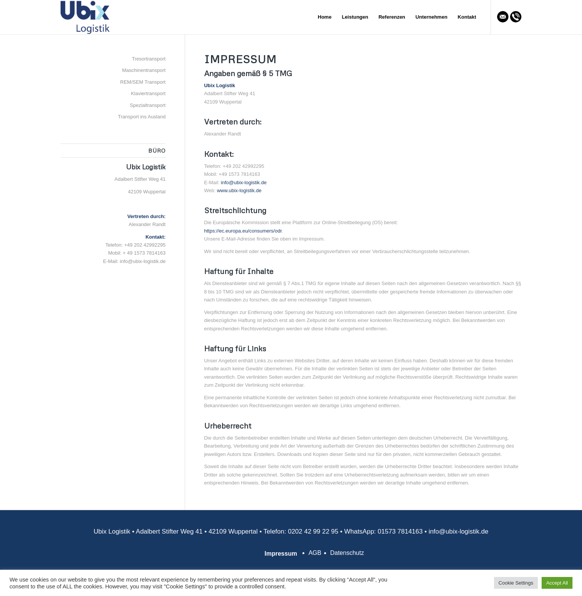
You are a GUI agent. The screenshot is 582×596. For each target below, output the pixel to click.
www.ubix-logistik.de (239, 190)
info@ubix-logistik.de (244, 182)
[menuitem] (324, 17)
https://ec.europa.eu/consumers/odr (243, 231)
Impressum (281, 553)
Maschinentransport (144, 70)
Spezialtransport (148, 105)
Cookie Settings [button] (516, 583)
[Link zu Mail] (502, 16)
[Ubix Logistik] (85, 17)
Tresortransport (148, 59)
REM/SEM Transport (143, 82)
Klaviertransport (148, 93)
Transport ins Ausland (141, 117)
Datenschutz (347, 553)
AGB (315, 553)
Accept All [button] (557, 583)
